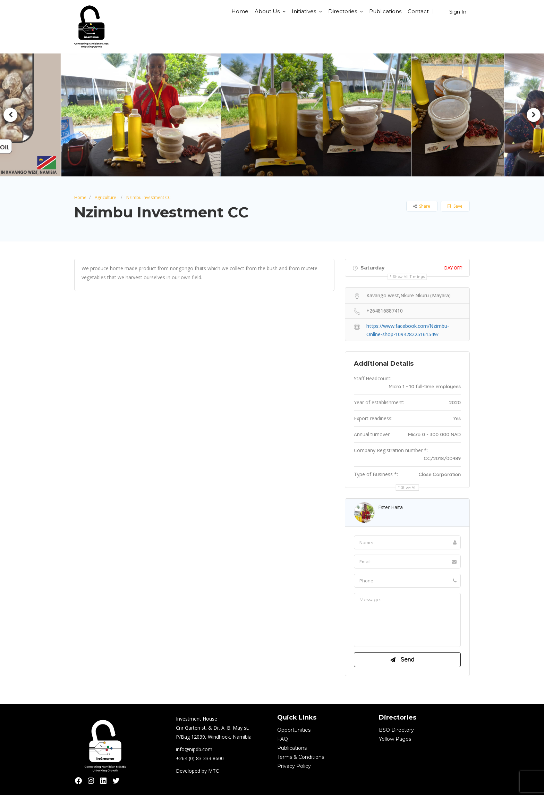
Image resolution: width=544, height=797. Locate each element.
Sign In (457, 12)
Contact (418, 11)
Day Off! (453, 268)
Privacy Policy (294, 768)
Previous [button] (10, 115)
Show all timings (409, 277)
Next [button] (533, 115)
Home (239, 11)
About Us (267, 11)
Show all (409, 487)
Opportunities (294, 732)
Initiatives (304, 11)
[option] (144, 114)
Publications (385, 11)
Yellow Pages (395, 741)
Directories (342, 11)
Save (455, 206)
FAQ (282, 741)
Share (421, 206)
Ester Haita (390, 507)
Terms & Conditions (300, 759)
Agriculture (105, 197)
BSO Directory (396, 732)
